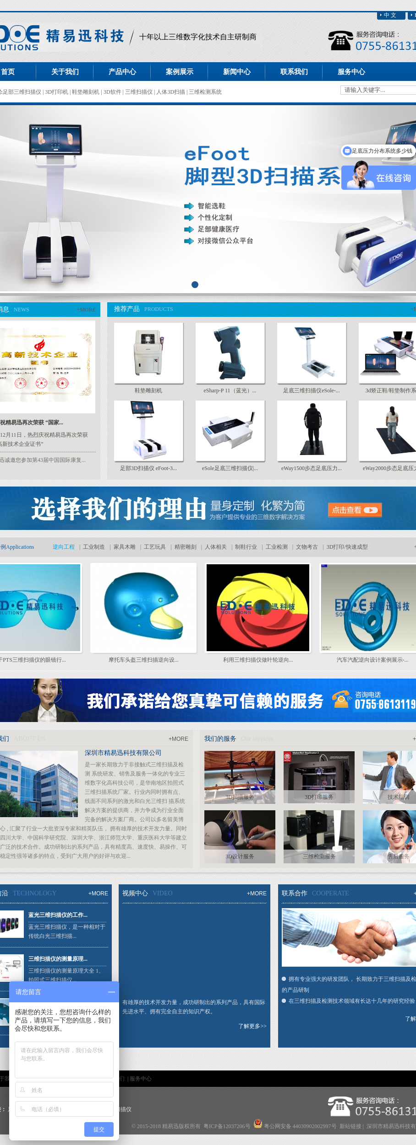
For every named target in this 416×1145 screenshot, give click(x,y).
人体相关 (216, 547)
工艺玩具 (155, 547)
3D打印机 (57, 92)
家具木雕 (125, 547)
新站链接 (350, 1126)
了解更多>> (252, 1026)
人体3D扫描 (171, 92)
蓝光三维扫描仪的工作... (58, 915)
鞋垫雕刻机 (86, 92)
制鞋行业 (246, 547)
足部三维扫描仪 (23, 92)
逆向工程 (64, 547)
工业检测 (277, 547)
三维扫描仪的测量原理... (58, 959)
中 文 (390, 15)
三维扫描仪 (139, 92)
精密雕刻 (186, 547)
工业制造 (94, 547)
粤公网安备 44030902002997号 (300, 1126)
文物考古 (307, 547)
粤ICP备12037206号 (227, 1126)
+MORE (86, 309)
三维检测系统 (205, 92)
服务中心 (141, 1078)
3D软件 (113, 92)
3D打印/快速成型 (347, 547)
